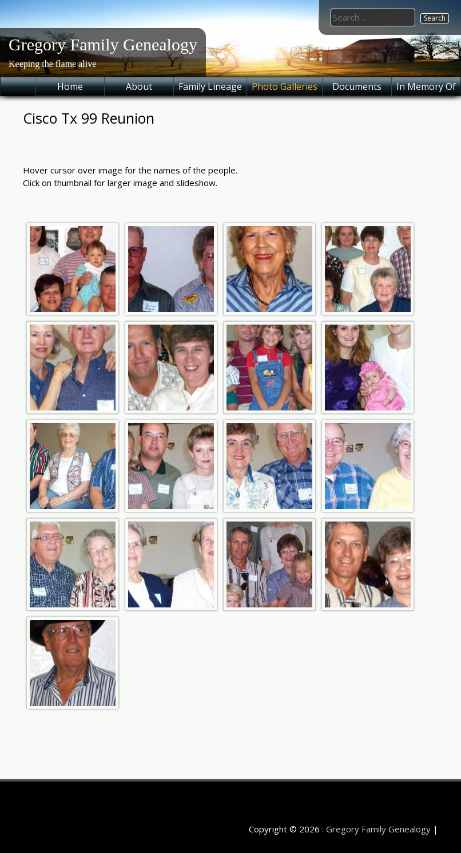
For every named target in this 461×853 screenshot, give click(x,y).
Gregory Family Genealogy (103, 44)
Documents (356, 86)
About (139, 86)
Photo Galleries (284, 86)
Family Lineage (210, 86)
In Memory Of (426, 86)
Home (70, 86)
